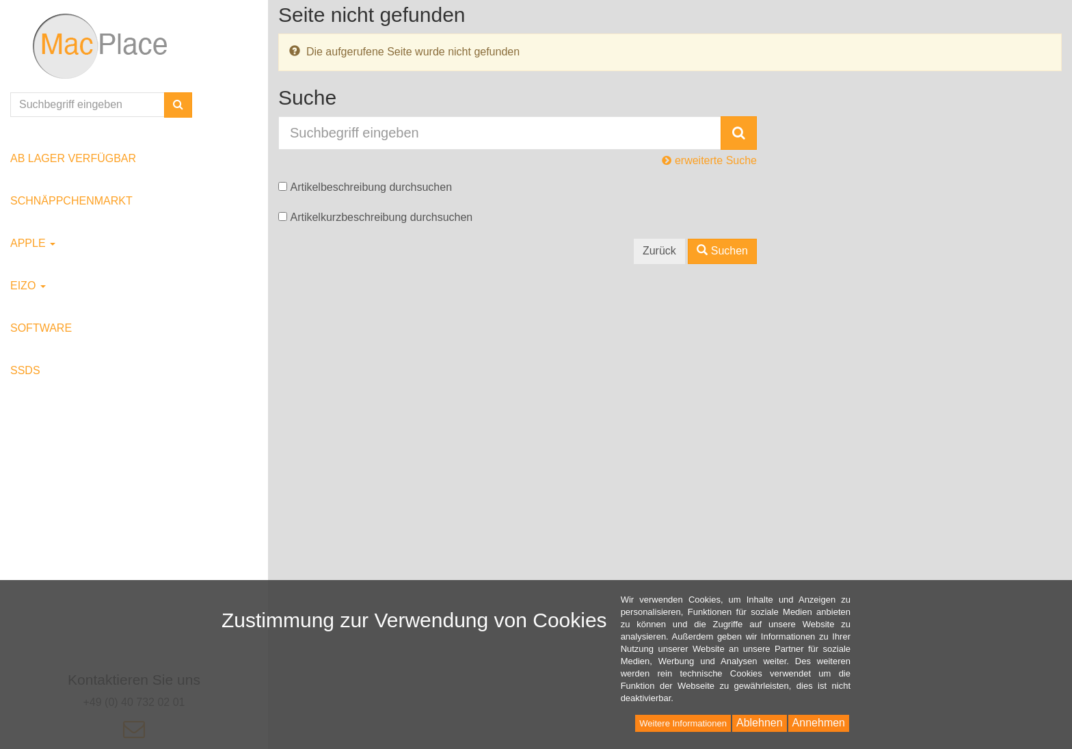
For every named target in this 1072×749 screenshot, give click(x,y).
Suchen (722, 251)
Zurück (659, 251)
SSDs (25, 370)
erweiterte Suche (709, 160)
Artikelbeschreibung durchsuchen (371, 187)
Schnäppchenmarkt (71, 201)
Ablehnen (759, 722)
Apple (32, 243)
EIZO (28, 285)
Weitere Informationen (683, 723)
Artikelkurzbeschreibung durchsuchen (381, 217)
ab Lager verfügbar (73, 158)
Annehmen (818, 722)
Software (41, 328)
